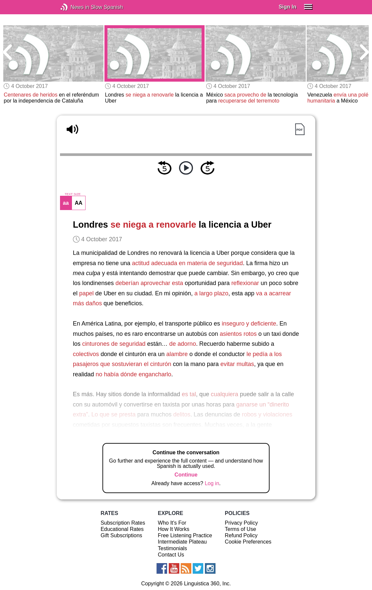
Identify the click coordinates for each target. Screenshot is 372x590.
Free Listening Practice (185, 535)
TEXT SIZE (73, 194)
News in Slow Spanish (74, 7)
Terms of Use (240, 529)
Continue (185, 475)
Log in (212, 483)
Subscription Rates (122, 523)
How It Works (173, 529)
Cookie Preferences (248, 542)
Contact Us (171, 554)
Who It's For (172, 523)
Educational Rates (122, 529)
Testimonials (172, 548)
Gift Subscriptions (121, 535)
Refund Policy (241, 535)
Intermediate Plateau (182, 542)
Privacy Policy (241, 523)
